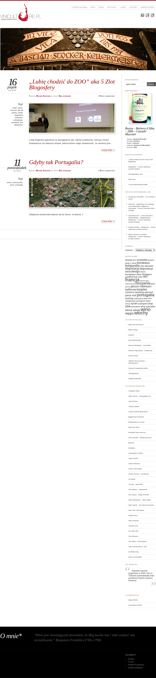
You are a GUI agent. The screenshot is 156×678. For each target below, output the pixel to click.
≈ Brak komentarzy (106, 96)
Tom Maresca (133, 536)
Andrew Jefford (133, 406)
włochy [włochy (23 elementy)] (141, 312)
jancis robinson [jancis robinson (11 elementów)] (141, 286)
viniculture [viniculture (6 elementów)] (135, 307)
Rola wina (131, 179)
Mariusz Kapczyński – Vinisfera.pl (140, 350)
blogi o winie (17, 108)
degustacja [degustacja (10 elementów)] (132, 268)
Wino (92, 7)
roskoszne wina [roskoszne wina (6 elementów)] (141, 298)
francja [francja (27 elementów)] (132, 279)
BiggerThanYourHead (136, 417)
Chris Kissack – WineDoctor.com (140, 437)
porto (12, 185)
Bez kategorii (65, 96)
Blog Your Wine (133, 427)
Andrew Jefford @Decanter (138, 412)
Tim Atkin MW (133, 531)
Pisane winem (133, 356)
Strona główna (79, 7)
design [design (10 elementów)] (135, 271)
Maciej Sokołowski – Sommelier (139, 345)
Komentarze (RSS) (135, 605)
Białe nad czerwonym (136, 324)
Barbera (137, 141)
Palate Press (133, 515)
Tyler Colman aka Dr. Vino (137, 546)
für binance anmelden (136, 197)
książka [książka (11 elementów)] (142, 289)
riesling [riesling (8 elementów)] (129, 298)
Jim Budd (131, 479)
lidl (19, 110)
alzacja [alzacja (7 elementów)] (128, 260)
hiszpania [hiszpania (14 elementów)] (142, 283)
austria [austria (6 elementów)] (151, 260)
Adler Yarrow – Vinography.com (139, 396)
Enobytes (131, 448)
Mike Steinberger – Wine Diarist (139, 500)
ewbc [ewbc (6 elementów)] (140, 277)
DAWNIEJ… (130, 250)
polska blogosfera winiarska (19, 115)
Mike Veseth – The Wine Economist (141, 505)
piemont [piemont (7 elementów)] (149, 292)
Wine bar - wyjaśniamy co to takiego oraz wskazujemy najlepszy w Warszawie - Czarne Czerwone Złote (141, 206)
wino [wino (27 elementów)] (145, 309)
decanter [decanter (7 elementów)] (149, 266)
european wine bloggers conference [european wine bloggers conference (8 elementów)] (138, 275)
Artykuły (112, 7)
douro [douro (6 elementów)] (142, 272)
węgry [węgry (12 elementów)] (129, 313)
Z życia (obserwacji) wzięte (137, 184)
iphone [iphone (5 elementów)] (127, 287)
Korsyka (131, 210)
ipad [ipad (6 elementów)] (153, 284)
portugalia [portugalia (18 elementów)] (145, 295)
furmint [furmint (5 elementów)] (142, 281)
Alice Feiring (132, 401)
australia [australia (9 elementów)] (142, 259)
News (101, 7)
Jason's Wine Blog (135, 469)
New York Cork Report (136, 510)
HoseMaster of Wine (135, 453)
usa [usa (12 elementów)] (127, 306)
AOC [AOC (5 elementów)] (135, 260)
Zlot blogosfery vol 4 (135, 174)
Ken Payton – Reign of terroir (138, 495)
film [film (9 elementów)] (145, 276)
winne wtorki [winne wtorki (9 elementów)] (132, 310)
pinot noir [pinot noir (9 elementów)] (130, 295)
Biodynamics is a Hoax (136, 422)
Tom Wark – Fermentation (137, 541)
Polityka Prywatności (136, 665)
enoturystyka (17, 182)
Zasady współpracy (135, 668)
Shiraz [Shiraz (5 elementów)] (127, 304)
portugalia (19, 185)
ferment (14, 110)
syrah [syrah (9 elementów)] (134, 303)
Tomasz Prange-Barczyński (138, 368)
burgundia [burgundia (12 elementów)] (132, 265)
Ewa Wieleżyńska (134, 340)
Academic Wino (133, 391)
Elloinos (131, 443)
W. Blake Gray (133, 552)
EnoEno (131, 335)
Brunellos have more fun (137, 432)
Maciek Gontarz (134, 227)
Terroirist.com (133, 526)
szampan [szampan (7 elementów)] (142, 303)
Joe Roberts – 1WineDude (137, 489)
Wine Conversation (135, 557)
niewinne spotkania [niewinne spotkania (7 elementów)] (134, 292)
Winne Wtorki (147, 7)
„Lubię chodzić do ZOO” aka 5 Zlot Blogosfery (72, 84)
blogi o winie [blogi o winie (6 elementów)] (130, 263)
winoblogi (15, 122)
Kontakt (133, 7)
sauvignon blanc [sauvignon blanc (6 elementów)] (143, 301)
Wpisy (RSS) (133, 600)
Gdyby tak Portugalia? (56, 162)
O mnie (123, 7)
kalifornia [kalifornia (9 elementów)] (130, 289)
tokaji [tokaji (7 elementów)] (150, 303)
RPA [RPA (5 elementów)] (150, 299)
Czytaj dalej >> (108, 150)
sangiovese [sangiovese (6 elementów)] (130, 301)
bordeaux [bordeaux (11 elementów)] (143, 262)
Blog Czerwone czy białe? (137, 234)
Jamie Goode (133, 458)
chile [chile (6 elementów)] (142, 266)
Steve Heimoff (133, 521)
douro (9, 182)
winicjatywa (17, 120)
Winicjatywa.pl (133, 373)
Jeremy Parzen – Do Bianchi (138, 474)
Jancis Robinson (134, 463)
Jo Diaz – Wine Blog (135, 484)
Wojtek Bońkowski (134, 378)
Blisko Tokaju (133, 330)
